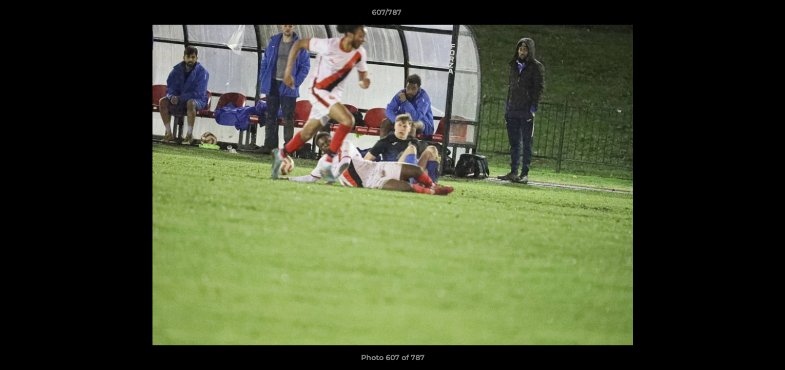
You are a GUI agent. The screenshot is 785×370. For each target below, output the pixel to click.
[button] (742, 15)
